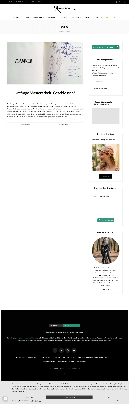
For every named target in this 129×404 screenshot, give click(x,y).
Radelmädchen (26, 124)
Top (64, 373)
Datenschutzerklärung (99, 75)
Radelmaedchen (59, 368)
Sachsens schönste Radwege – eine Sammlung (24, 1)
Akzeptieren (69, 397)
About (97, 17)
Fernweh (16, 17)
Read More (106, 289)
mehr (109, 397)
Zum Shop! (105, 176)
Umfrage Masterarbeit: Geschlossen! (44, 93)
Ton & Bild (75, 17)
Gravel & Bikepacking (34, 17)
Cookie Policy (69, 358)
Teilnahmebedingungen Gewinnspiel (93, 358)
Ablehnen (29, 397)
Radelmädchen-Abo (100, 88)
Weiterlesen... (64, 124)
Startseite (61, 31)
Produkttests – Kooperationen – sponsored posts (64, 362)
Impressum (31, 358)
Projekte (45, 88)
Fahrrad (51, 17)
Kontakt (20, 358)
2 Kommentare (48, 98)
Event (87, 17)
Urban (63, 17)
